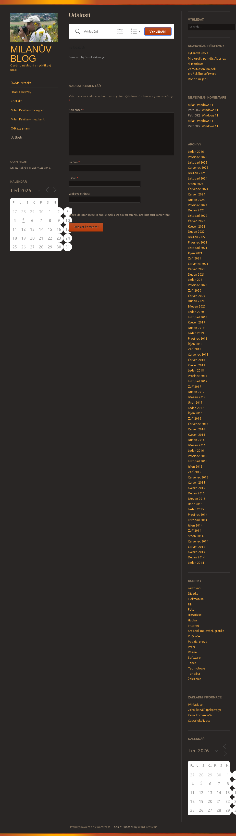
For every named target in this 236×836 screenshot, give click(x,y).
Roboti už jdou (198, 79)
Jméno (74, 162)
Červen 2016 (196, 429)
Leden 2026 (196, 151)
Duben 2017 (196, 391)
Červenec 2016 (198, 423)
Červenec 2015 (198, 477)
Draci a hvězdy (21, 92)
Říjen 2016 (195, 413)
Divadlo (193, 593)
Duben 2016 (196, 439)
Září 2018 (194, 349)
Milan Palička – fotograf (27, 110)
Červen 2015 (196, 482)
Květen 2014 (196, 551)
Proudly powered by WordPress (90, 826)
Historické (195, 615)
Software (194, 657)
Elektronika (196, 599)
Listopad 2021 (197, 247)
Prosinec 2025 (197, 157)
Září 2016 (194, 418)
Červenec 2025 (198, 167)
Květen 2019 (196, 322)
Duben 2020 (196, 301)
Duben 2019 (196, 327)
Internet (193, 625)
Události (16, 137)
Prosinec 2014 (197, 514)
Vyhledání (157, 31)
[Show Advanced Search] (120, 31)
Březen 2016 (197, 445)
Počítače (194, 636)
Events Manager (95, 57)
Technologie (196, 668)
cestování (194, 588)
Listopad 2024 (197, 178)
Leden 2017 (196, 408)
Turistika (194, 673)
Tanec (192, 663)
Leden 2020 (196, 311)
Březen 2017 (197, 397)
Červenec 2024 (198, 189)
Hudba (192, 620)
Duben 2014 (196, 557)
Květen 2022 (196, 226)
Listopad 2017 (197, 381)
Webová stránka (79, 193)
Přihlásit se (195, 704)
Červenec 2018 (198, 354)
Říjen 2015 (195, 466)
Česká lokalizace (199, 720)
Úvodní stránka (21, 83)
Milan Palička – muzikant (28, 119)
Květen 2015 (196, 487)
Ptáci (191, 647)
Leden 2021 (196, 279)
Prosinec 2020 (197, 285)
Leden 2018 (196, 370)
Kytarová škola (198, 53)
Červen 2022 (196, 221)
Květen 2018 (196, 365)
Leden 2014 (196, 562)
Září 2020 (194, 290)
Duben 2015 (196, 493)
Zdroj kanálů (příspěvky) (204, 709)
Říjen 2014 (195, 525)
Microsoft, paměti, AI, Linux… (208, 58)
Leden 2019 (196, 333)
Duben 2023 (196, 210)
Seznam (134, 31)
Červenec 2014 (198, 541)
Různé (192, 652)
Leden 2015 (196, 509)
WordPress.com (147, 826)
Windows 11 (205, 104)
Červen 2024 (196, 194)
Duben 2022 (196, 231)
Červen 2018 (196, 359)
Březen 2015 (197, 498)
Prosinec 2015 (197, 456)
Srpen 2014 (195, 536)
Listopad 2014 (197, 520)
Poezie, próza (197, 641)
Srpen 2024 (195, 183)
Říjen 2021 (195, 253)
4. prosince (195, 63)
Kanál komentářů (200, 715)
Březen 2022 (197, 237)
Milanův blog (30, 54)
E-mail (73, 178)
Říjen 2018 (195, 344)
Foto (191, 609)
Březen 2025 (197, 173)
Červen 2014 (196, 546)
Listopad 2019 (197, 317)
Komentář (76, 109)
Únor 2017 (195, 402)
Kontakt (16, 101)
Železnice (194, 679)
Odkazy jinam (20, 128)
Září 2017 (194, 386)
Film (191, 604)
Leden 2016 (196, 450)
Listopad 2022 (197, 215)
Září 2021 (194, 258)
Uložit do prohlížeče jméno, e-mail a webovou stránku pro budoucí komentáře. (120, 214)
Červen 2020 (196, 295)
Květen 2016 (196, 434)
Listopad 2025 (197, 162)
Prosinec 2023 (197, 205)
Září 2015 (194, 472)
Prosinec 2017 (197, 375)
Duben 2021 (196, 274)
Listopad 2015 (197, 461)
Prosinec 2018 (197, 338)
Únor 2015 (195, 504)
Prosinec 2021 (197, 242)
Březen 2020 (197, 306)
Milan (192, 104)
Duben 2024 (196, 199)
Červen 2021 (196, 269)
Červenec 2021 (198, 263)
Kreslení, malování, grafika (206, 630)
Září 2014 (194, 530)
